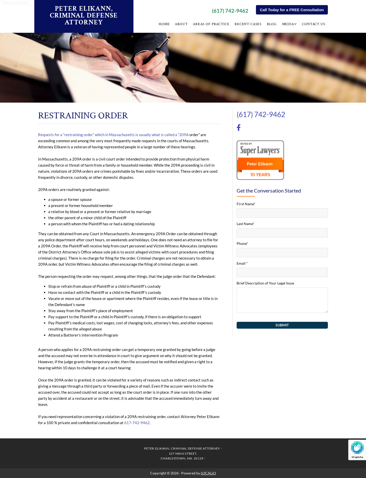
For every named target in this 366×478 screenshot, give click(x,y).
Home (165, 24)
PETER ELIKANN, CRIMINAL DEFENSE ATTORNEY (84, 15)
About (182, 24)
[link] (290, 25)
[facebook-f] (238, 128)
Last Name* (245, 223)
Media (288, 24)
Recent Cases (248, 24)
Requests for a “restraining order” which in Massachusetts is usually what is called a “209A (113, 134)
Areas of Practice (212, 24)
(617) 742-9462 (230, 11)
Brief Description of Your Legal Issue (265, 283)
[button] (292, 9)
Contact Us (313, 24)
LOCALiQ (208, 473)
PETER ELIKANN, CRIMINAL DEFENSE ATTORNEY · (183, 448)
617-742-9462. (137, 422)
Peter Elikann (259, 164)
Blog (272, 24)
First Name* (246, 204)
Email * (242, 263)
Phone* (242, 243)
